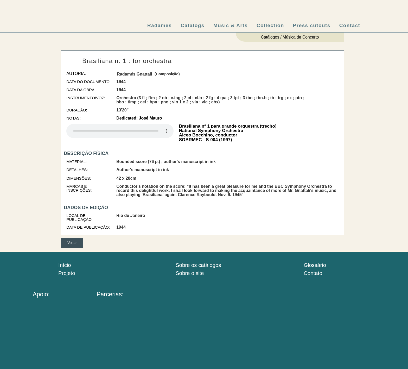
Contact (349, 25)
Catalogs (192, 25)
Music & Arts (230, 25)
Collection (270, 25)
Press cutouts (311, 25)
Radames (159, 25)
